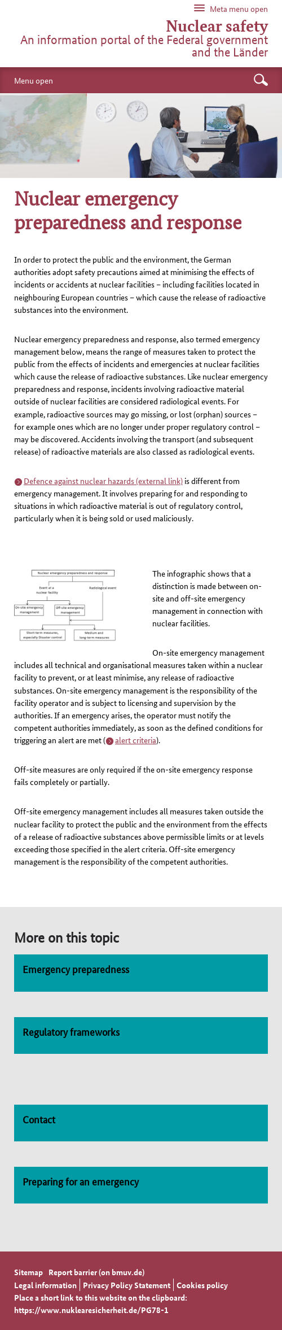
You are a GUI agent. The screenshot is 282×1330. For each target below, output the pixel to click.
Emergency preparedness (76, 968)
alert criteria (135, 739)
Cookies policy (202, 1284)
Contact (39, 1119)
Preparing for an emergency (81, 1181)
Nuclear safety (217, 25)
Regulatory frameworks (71, 1031)
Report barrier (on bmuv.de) (96, 1271)
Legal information (45, 1284)
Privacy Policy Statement (126, 1284)
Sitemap (28, 1271)
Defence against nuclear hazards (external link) (103, 480)
